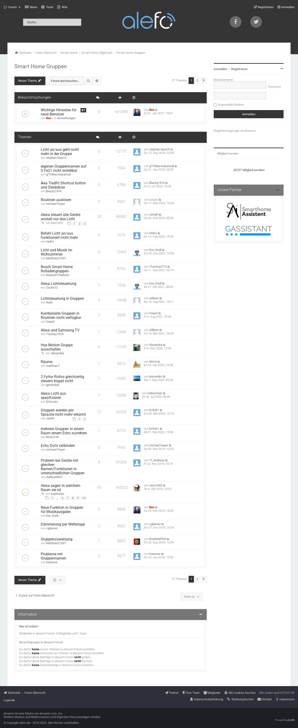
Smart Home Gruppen (40, 66)
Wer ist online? (28, 626)
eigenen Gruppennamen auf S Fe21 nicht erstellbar (63, 168)
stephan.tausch (56, 157)
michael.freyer (55, 204)
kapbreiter (57, 493)
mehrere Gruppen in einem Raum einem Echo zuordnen (64, 431)
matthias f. (53, 365)
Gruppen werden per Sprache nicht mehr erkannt (63, 412)
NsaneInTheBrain (57, 275)
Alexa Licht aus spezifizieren (53, 395)
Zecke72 (52, 287)
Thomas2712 (158, 266)
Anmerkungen (66, 118)
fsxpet (50, 321)
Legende (9, 700)
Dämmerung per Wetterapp (63, 524)
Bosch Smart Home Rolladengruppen (57, 269)
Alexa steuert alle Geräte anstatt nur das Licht (60, 217)
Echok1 (154, 410)
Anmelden (220, 69)
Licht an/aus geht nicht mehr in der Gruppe (60, 152)
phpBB (291, 720)
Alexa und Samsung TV (60, 330)
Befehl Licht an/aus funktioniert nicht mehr (59, 235)
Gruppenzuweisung (56, 539)
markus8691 (54, 477)
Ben (48, 118)
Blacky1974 (53, 191)
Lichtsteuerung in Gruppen (62, 299)
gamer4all (52, 385)
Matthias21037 (56, 258)
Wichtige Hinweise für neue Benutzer (58, 112)
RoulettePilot (157, 539)
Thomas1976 (55, 334)
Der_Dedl (155, 250)
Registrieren (239, 69)
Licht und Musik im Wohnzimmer (56, 252)
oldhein (154, 298)
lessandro (155, 376)
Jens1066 (155, 485)
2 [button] (197, 80)
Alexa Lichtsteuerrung (58, 284)
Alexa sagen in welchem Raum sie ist (60, 488)
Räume (46, 362)
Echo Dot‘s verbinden (58, 446)
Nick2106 (52, 437)
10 (83, 498)
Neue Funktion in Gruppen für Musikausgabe (62, 510)
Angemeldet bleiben (231, 104)
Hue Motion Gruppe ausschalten (57, 347)
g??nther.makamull (58, 174)
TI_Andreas (156, 460)
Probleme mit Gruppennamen (53, 556)
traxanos (52, 562)
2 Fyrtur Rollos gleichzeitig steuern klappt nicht (62, 379)
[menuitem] (31, 7)
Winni (153, 361)
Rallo (49, 302)
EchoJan (52, 401)
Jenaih (153, 214)
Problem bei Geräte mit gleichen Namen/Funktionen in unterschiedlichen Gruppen (63, 466)
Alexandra (57, 353)
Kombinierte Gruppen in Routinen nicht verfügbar (61, 315)
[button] (204, 81)
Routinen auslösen (56, 200)
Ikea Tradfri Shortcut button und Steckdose (63, 185)
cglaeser (52, 528)
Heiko (50, 241)
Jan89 (50, 418)
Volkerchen (154, 393)
